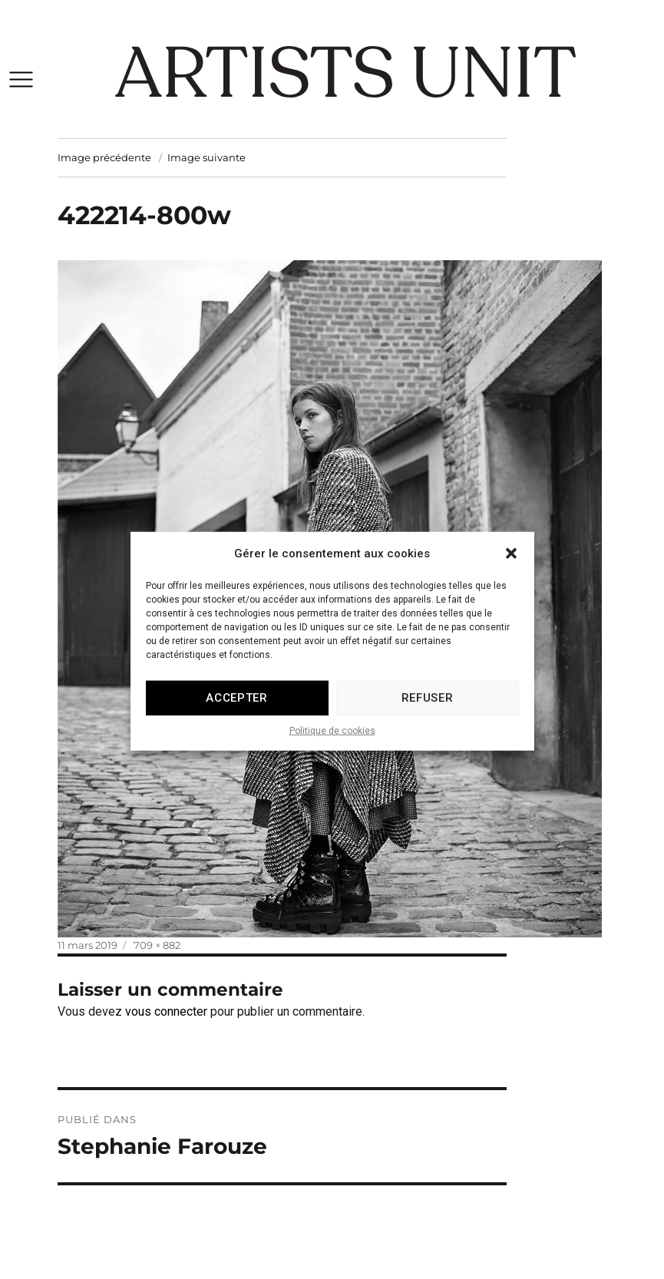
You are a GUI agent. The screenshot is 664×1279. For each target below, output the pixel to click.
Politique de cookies (332, 744)
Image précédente (104, 157)
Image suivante (206, 157)
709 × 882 (157, 945)
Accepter (237, 712)
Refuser (427, 712)
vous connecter (166, 1011)
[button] (511, 566)
